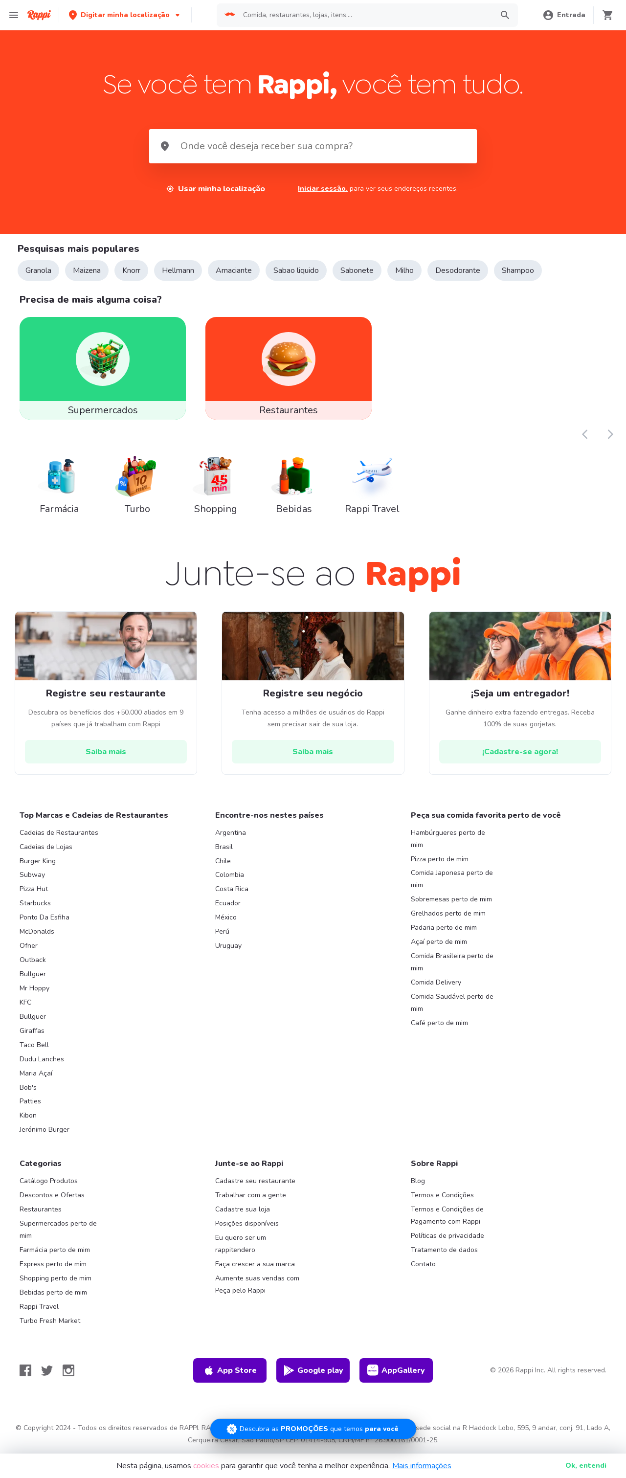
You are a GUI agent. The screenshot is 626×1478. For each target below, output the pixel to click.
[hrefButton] (106, 754)
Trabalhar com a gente (250, 1198)
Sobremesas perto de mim (451, 902)
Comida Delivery (436, 984)
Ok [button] (585, 1465)
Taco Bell (34, 1047)
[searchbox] (365, 15)
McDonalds (37, 934)
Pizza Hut (34, 891)
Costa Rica (231, 891)
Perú (222, 934)
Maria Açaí (36, 1075)
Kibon (28, 1118)
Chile (223, 863)
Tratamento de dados (444, 1252)
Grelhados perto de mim (448, 916)
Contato (423, 1266)
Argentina (230, 835)
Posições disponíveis (247, 1226)
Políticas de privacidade (447, 1238)
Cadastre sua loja (242, 1212)
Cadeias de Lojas (46, 849)
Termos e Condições (442, 1198)
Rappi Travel (39, 1309)
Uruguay (228, 948)
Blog (418, 1183)
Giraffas (32, 1033)
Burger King (38, 863)
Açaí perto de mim (439, 944)
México (226, 920)
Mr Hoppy (34, 990)
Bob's (28, 1090)
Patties (30, 1104)
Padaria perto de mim (444, 930)
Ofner (29, 948)
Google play (313, 1373)
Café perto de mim (439, 1025)
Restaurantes (41, 1212)
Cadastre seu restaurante (255, 1183)
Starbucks (35, 906)
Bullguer (33, 976)
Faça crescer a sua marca (255, 1266)
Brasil (224, 849)
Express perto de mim (53, 1266)
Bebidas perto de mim (53, 1294)
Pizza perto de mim (440, 861)
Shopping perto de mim (55, 1280)
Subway (32, 877)
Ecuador (228, 906)
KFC (25, 1004)
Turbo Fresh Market (50, 1323)
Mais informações (421, 1465)
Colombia (229, 877)
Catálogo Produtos (49, 1183)
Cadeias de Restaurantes (59, 835)
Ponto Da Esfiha (44, 920)
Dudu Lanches (42, 1061)
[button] (125, 14)
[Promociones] (313, 1427)
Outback (33, 962)
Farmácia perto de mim (55, 1252)
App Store (230, 1373)
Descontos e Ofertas (52, 1198)
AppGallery (396, 1373)
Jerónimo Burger (44, 1132)
